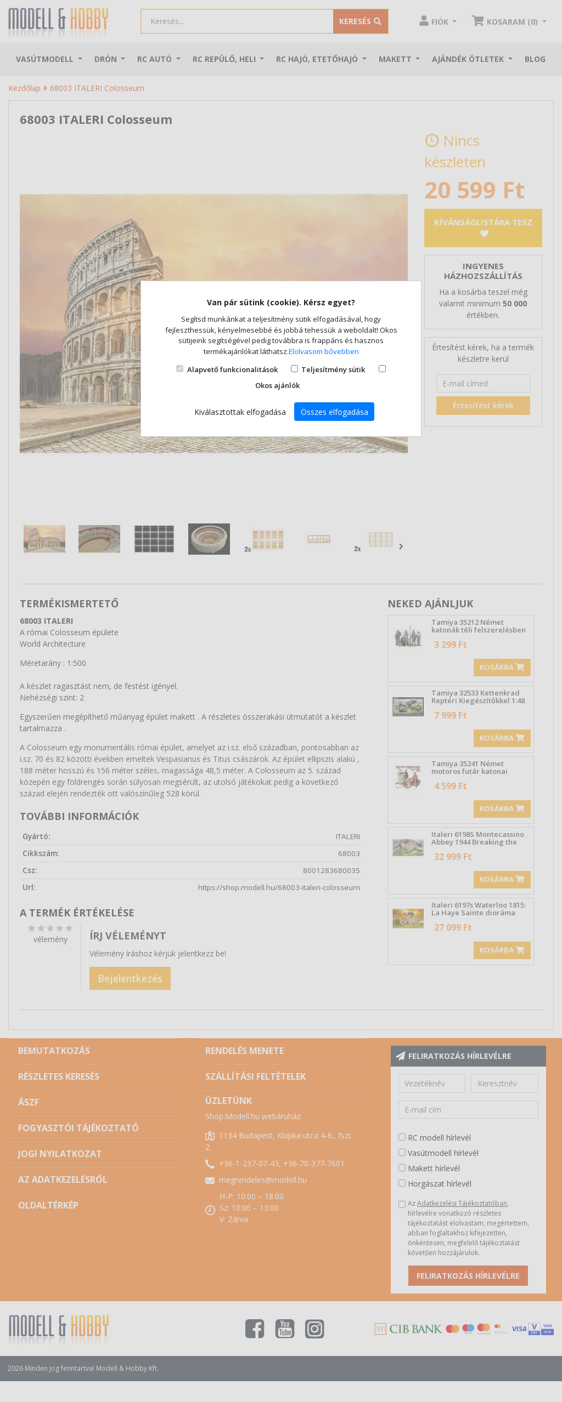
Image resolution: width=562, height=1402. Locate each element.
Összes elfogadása (334, 412)
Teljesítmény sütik (333, 369)
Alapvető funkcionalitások (232, 369)
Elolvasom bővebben (324, 351)
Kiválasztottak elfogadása (240, 412)
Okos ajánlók (277, 385)
